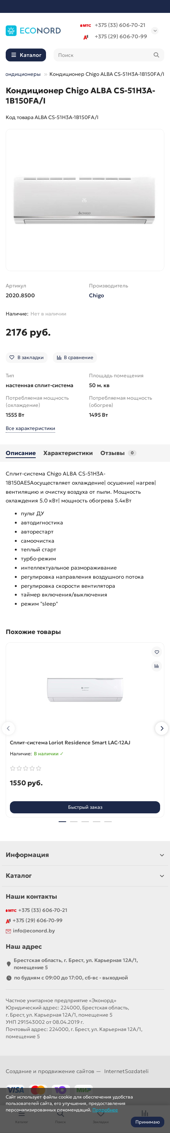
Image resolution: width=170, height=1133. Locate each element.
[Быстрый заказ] (85, 807)
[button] (8, 728)
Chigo (96, 295)
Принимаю (147, 1122)
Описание (21, 453)
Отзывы (118, 453)
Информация (85, 855)
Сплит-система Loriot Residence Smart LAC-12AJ (70, 742)
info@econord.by (34, 930)
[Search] (109, 55)
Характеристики (68, 453)
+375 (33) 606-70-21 (112, 25)
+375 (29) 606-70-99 (113, 36)
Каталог (85, 876)
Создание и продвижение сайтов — (77, 1071)
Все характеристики (30, 428)
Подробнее (105, 1110)
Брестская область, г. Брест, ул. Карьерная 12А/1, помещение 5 (76, 964)
